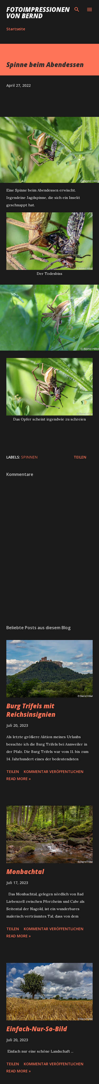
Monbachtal (25, 871)
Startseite (15, 28)
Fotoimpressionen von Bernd (38, 12)
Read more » (18, 778)
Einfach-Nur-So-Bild (36, 1028)
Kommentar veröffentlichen (53, 771)
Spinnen (29, 457)
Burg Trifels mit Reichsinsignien (30, 710)
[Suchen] (77, 9)
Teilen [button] (80, 457)
